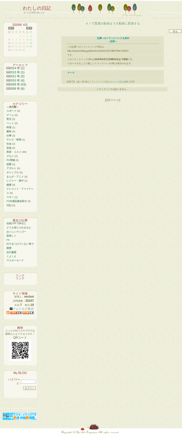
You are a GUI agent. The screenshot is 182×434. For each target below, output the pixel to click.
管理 (132, 81)
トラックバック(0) (99, 81)
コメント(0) (115, 81)
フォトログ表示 (22, 308)
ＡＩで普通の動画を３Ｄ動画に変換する (112, 23)
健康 (126, 81)
